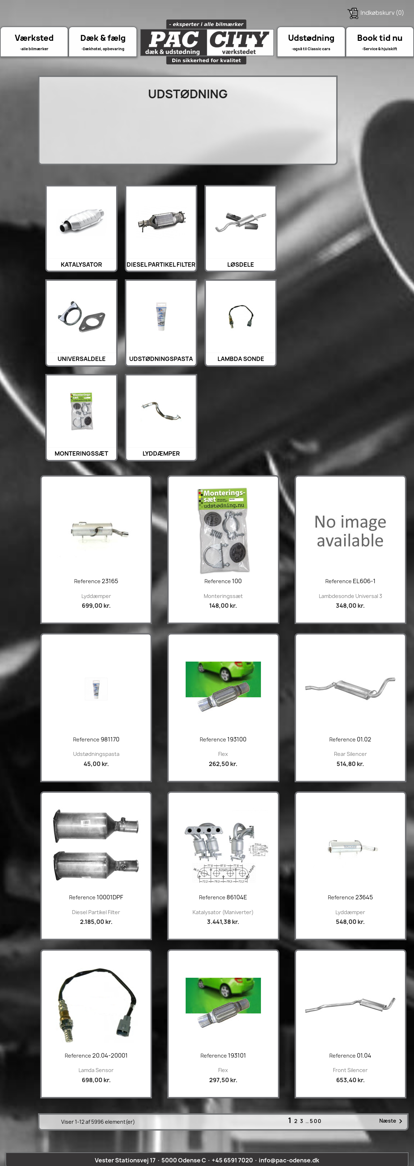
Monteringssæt (81, 453)
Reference (87, 581)
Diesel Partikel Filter (161, 264)
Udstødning (311, 38)
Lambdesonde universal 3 (350, 596)
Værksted (34, 38)
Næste (392, 1121)
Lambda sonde (240, 359)
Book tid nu (379, 38)
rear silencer (350, 753)
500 (316, 1121)
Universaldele (82, 359)
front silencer (350, 1070)
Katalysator (81, 264)
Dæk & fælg (103, 38)
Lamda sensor (96, 1070)
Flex (223, 753)
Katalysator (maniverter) (223, 912)
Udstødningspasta (161, 359)
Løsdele (240, 264)
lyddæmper (161, 453)
